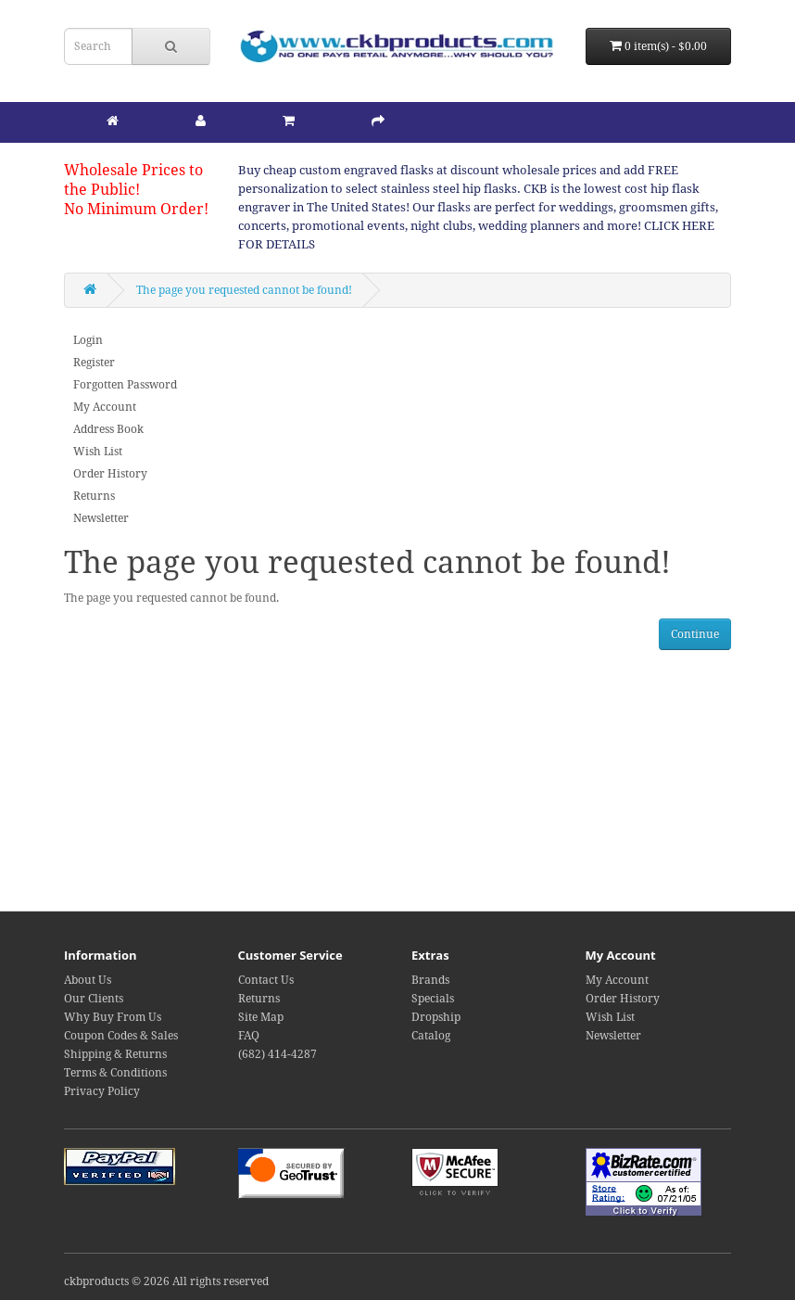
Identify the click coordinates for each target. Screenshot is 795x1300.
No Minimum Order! (136, 209)
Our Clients (93, 998)
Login (88, 340)
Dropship (436, 1017)
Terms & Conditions (115, 1072)
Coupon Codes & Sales (121, 1035)
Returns (94, 496)
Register (94, 362)
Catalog (430, 1035)
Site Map (261, 1017)
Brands (430, 980)
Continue (695, 634)
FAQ (248, 1035)
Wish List (97, 451)
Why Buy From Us (112, 1017)
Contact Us (266, 980)
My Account (104, 407)
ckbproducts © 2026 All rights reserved (166, 1281)
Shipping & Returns (115, 1054)
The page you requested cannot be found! (244, 290)
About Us (87, 980)
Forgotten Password (125, 384)
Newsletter (101, 518)
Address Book (108, 429)
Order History (110, 473)
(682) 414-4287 (277, 1054)
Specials (432, 998)
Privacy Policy (102, 1091)
